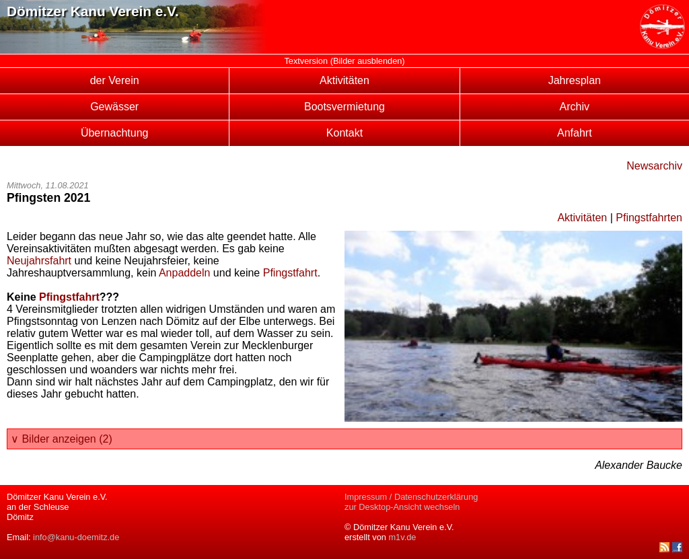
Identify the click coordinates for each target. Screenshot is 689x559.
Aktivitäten (344, 80)
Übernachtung (115, 133)
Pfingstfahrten (649, 217)
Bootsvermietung (344, 106)
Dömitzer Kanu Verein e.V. (93, 11)
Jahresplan (574, 80)
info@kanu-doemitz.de (76, 537)
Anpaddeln (185, 272)
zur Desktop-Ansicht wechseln (402, 507)
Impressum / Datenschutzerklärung (411, 497)
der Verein (114, 80)
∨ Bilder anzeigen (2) (61, 439)
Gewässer (114, 106)
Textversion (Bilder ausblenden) (344, 61)
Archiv (574, 106)
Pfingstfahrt (290, 272)
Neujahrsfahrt (39, 260)
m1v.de (402, 537)
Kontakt (344, 133)
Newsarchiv (654, 166)
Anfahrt (574, 133)
